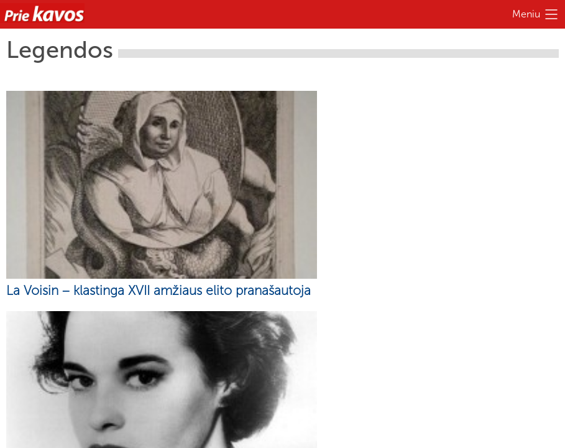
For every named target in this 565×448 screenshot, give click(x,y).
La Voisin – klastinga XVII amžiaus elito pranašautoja (158, 290)
